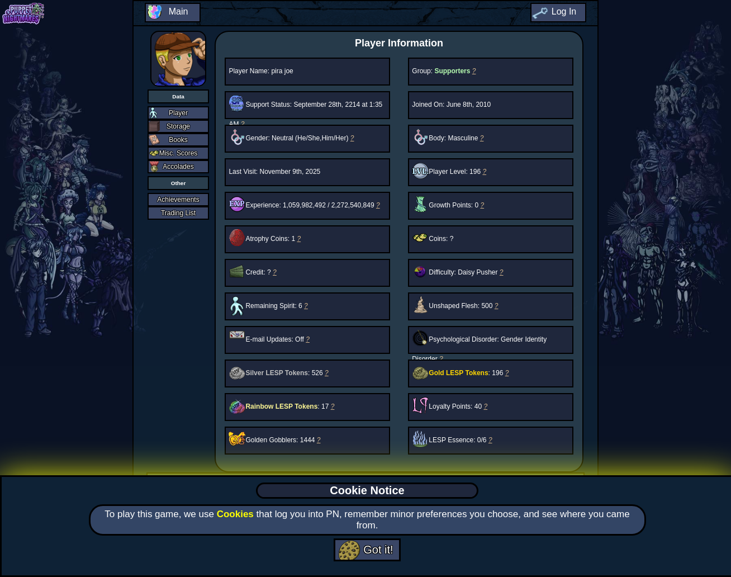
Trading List (178, 213)
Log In (564, 11)
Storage (178, 126)
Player (178, 113)
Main (178, 11)
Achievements (178, 200)
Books (178, 140)
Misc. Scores (178, 153)
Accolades (178, 167)
